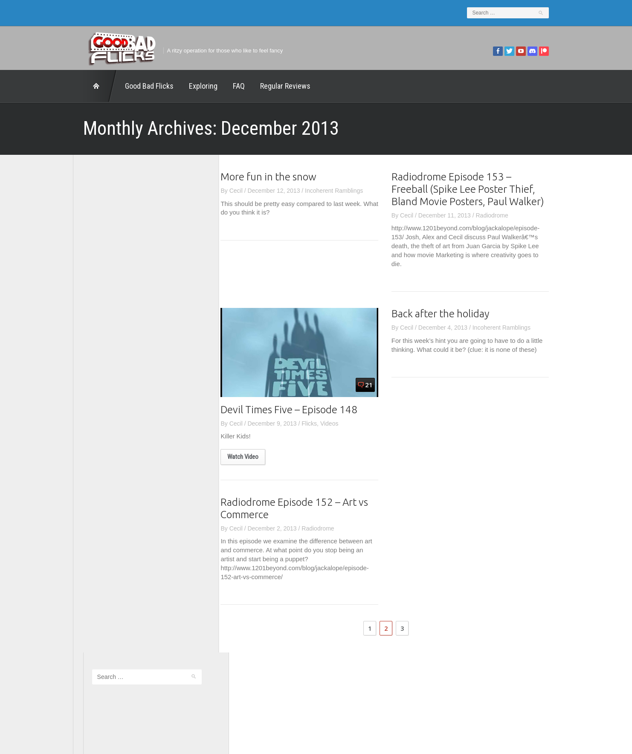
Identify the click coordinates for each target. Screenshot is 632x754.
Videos (339, 423)
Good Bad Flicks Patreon (115, 357)
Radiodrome (502, 215)
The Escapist (99, 405)
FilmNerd (94, 334)
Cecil (245, 190)
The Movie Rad (102, 416)
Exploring (193, 85)
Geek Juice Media (106, 346)
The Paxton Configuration (116, 428)
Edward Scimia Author (111, 322)
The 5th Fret (98, 381)
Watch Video (253, 457)
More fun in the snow (279, 177)
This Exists (96, 440)
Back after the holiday (450, 314)
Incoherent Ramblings (344, 190)
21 (379, 384)
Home (90, 86)
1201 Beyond (99, 310)
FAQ (229, 85)
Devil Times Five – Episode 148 (299, 409)
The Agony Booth (105, 393)
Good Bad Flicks (139, 85)
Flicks (319, 423)
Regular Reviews (275, 85)
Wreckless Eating (105, 452)
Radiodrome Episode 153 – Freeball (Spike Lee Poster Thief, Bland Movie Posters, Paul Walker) (477, 189)
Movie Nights (99, 369)
